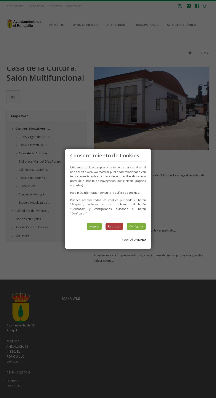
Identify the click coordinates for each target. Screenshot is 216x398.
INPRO (141, 239)
